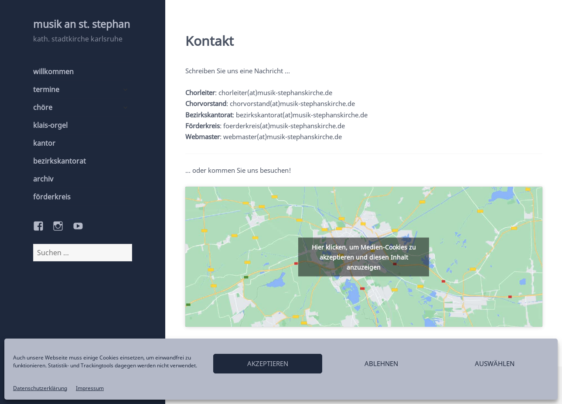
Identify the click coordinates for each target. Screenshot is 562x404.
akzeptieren (267, 363)
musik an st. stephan (81, 24)
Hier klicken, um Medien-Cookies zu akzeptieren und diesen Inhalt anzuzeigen (364, 257)
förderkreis (52, 197)
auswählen (494, 363)
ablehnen (381, 363)
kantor (44, 143)
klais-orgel (50, 125)
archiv (43, 179)
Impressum (90, 388)
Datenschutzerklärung (40, 388)
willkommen (53, 71)
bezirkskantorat (59, 161)
